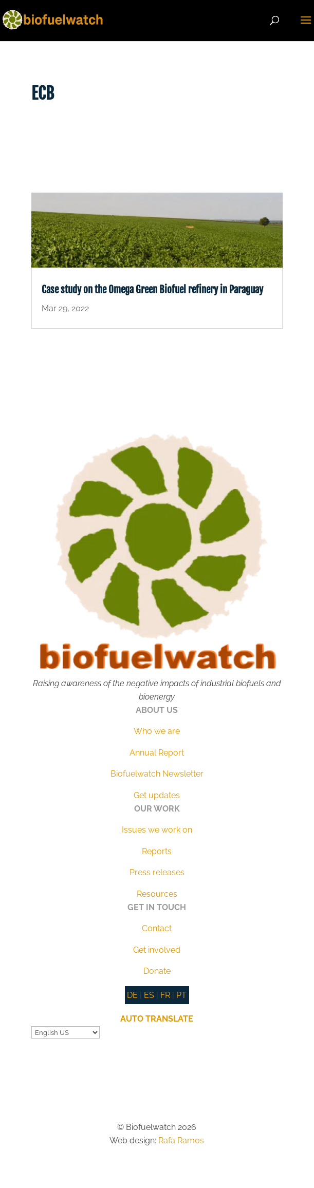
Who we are (157, 731)
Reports (157, 851)
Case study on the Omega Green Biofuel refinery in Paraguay (152, 290)
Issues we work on (157, 830)
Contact (157, 928)
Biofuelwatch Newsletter (157, 774)
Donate (157, 971)
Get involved (156, 950)
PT (181, 995)
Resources (157, 894)
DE (132, 995)
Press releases (157, 872)
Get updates (157, 795)
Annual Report (157, 753)
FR (165, 995)
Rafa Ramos (181, 1140)
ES (149, 995)
